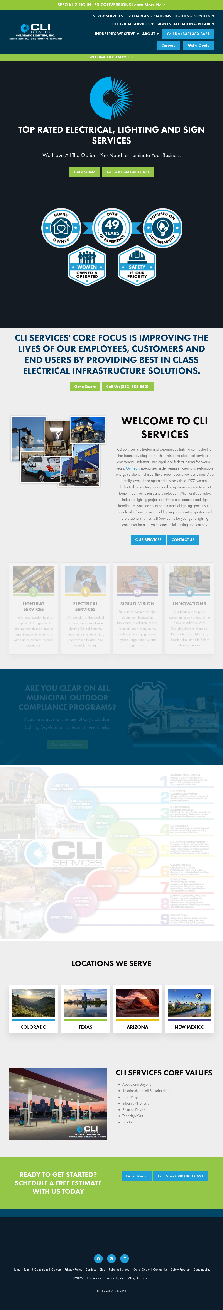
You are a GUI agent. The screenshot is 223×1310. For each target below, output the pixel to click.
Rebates (114, 1269)
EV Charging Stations (148, 16)
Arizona (137, 1027)
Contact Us (160, 1269)
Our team (133, 468)
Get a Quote (198, 45)
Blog (102, 1269)
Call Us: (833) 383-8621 (188, 33)
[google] (111, 1258)
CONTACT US (183, 539)
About (150, 33)
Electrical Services (132, 24)
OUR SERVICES (148, 539)
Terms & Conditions (36, 1269)
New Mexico (189, 1027)
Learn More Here (149, 4)
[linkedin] (124, 1258)
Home (16, 1269)
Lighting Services (194, 16)
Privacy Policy (73, 1269)
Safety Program (180, 1269)
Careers (168, 45)
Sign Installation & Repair (185, 24)
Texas (85, 1027)
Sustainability (202, 1269)
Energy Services (106, 16)
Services (91, 1269)
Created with (111, 1291)
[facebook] (98, 1258)
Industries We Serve (117, 33)
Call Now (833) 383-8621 (180, 1176)
